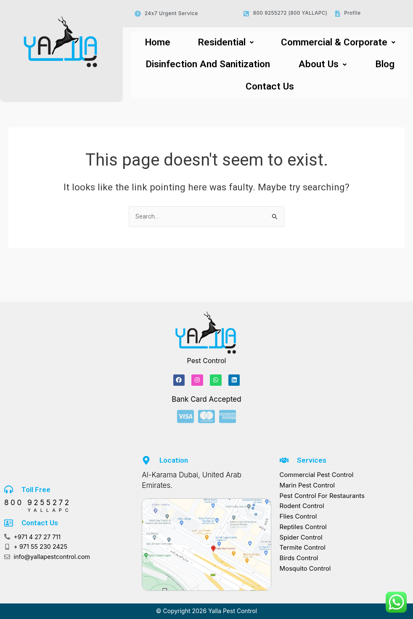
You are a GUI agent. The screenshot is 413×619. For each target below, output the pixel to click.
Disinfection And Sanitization (212, 67)
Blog (387, 67)
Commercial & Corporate (335, 43)
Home (154, 43)
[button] (219, 43)
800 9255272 (37, 502)
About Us (330, 67)
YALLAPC (38, 509)
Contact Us (269, 90)
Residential (220, 43)
